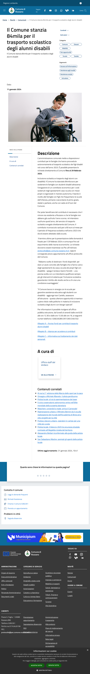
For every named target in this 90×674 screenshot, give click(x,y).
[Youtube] (49, 10)
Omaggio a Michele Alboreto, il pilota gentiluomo (58, 396)
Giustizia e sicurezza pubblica (53, 574)
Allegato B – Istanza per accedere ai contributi (56, 331)
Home (5, 20)
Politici (3, 588)
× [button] (87, 650)
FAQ (24, 628)
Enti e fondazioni (7, 584)
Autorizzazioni (28, 588)
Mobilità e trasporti (52, 583)
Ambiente (27, 577)
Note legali (49, 639)
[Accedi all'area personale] (81, 3)
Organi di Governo (8, 573)
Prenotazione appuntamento (28, 619)
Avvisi (70, 580)
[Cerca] (85, 10)
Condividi (64, 30)
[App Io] (72, 10)
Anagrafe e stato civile (31, 580)
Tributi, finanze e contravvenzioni (51, 596)
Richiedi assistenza (30, 632)
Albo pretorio (50, 624)
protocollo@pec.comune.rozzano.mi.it (54, 250)
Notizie (70, 573)
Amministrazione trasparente (51, 619)
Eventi (70, 591)
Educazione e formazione (32, 600)
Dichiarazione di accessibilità (51, 644)
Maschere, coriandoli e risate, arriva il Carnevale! (57, 408)
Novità (12, 20)
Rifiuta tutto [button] (54, 665)
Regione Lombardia (10, 3)
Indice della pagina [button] (16, 150)
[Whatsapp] (60, 10)
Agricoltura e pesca (30, 573)
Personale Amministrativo (11, 592)
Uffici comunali (6, 580)
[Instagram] (55, 10)
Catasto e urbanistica (31, 592)
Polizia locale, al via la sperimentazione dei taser (57, 399)
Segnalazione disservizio (32, 624)
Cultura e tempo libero (31, 596)
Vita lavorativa (50, 605)
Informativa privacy (52, 635)
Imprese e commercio (53, 579)
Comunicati (22, 20)
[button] (45, 670)
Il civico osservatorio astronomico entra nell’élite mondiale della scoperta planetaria (58, 404)
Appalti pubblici (29, 584)
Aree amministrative (9, 577)
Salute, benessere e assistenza (52, 589)
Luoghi (70, 595)
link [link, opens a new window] (66, 661)
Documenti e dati (7, 596)
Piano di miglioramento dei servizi (54, 630)
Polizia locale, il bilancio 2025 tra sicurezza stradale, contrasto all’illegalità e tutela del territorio (59, 429)
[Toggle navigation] (4, 10)
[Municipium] (66, 10)
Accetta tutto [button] (36, 665)
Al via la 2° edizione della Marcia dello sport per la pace (60, 393)
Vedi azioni (65, 35)
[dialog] (45, 661)
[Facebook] (44, 10)
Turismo (48, 601)
